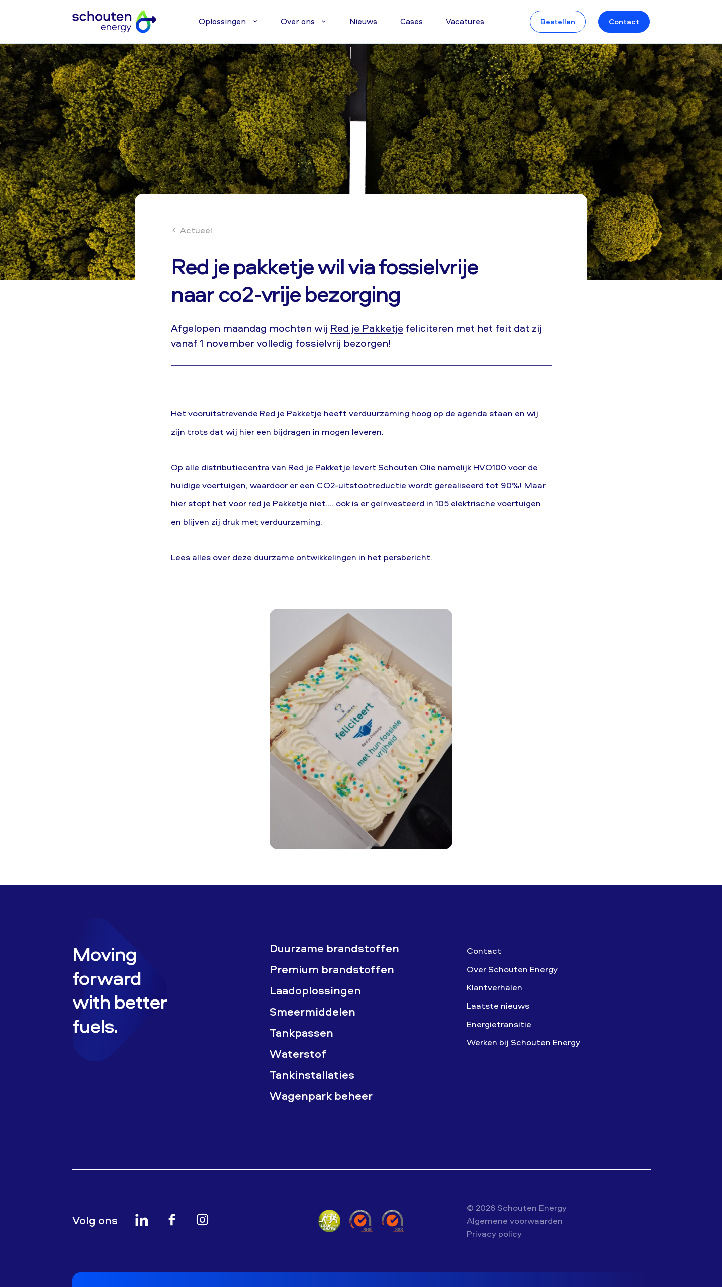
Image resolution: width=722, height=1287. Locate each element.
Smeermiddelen (312, 1012)
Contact (624, 21)
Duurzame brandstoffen (334, 948)
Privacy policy (494, 1233)
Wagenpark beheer (321, 1096)
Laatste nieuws (498, 1005)
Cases (411, 21)
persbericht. (408, 557)
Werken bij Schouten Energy (523, 1042)
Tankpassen (301, 1033)
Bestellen (557, 21)
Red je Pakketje (366, 328)
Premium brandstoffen (332, 969)
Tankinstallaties (312, 1075)
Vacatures (465, 21)
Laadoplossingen (315, 990)
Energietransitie (499, 1024)
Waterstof (298, 1054)
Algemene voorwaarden (515, 1220)
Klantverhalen (494, 987)
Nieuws (363, 21)
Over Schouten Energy (512, 969)
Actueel (191, 230)
